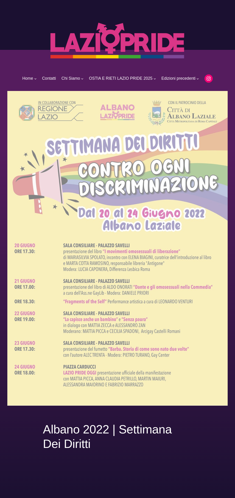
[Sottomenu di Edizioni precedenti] (197, 78)
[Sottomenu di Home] (35, 78)
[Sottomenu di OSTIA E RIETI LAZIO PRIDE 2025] (155, 78)
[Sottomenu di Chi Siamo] (82, 78)
